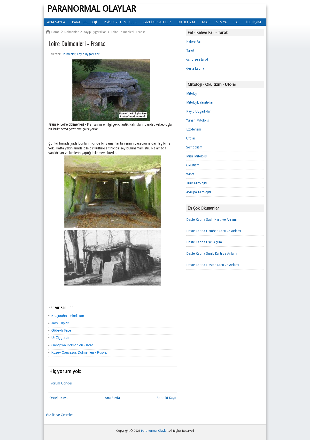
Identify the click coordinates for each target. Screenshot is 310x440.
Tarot (190, 50)
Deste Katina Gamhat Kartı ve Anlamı (213, 231)
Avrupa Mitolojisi (198, 192)
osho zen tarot (197, 59)
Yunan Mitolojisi (197, 120)
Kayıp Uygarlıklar (198, 111)
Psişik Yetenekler (120, 22)
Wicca (190, 174)
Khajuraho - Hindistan (67, 316)
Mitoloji (191, 93)
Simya (221, 22)
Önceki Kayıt (58, 398)
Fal (236, 22)
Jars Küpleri (60, 323)
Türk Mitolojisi (196, 183)
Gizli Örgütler (157, 22)
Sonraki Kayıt (166, 398)
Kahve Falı (193, 41)
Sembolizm (194, 147)
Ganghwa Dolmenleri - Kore (72, 345)
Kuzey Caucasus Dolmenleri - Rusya (79, 352)
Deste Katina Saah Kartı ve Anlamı (211, 219)
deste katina (195, 68)
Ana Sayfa (56, 22)
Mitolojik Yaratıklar (199, 102)
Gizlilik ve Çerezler (59, 415)
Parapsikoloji (84, 22)
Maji (205, 22)
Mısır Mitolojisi (196, 156)
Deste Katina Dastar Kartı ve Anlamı (212, 265)
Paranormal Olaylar (91, 9)
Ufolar (190, 138)
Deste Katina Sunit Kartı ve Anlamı (211, 253)
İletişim (253, 22)
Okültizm (186, 22)
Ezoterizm (193, 129)
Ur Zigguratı (60, 338)
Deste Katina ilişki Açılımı (204, 242)
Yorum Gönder (61, 383)
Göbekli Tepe (61, 330)
